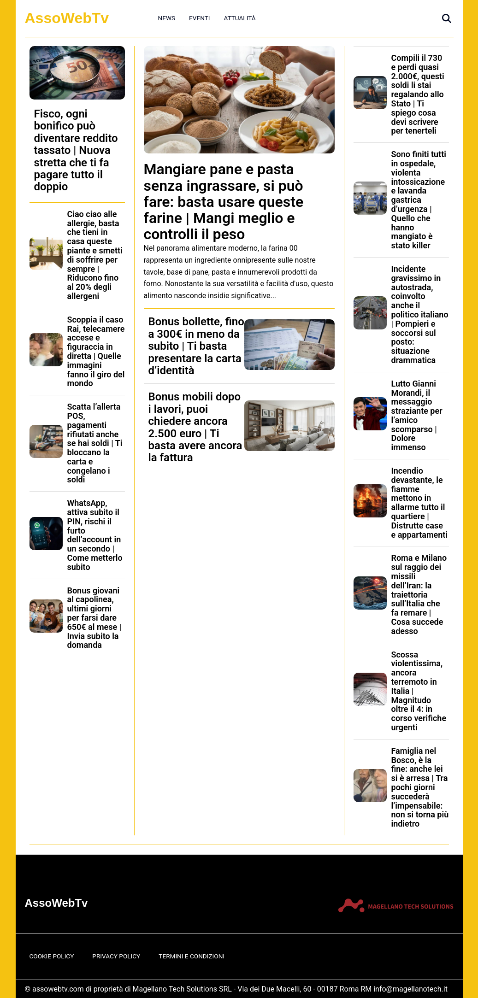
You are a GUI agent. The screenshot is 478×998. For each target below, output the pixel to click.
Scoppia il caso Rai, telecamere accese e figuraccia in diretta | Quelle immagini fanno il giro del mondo (96, 351)
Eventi (199, 18)
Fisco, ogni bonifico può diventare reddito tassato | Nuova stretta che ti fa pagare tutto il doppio (76, 150)
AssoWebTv (67, 18)
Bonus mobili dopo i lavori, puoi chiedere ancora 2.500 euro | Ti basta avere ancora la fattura (195, 427)
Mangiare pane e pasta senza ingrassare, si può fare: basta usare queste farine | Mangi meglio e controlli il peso (224, 201)
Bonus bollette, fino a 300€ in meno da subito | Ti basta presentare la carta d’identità (196, 346)
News (167, 18)
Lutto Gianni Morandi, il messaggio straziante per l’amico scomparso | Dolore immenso (417, 415)
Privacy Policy (116, 956)
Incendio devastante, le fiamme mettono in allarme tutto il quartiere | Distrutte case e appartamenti (419, 503)
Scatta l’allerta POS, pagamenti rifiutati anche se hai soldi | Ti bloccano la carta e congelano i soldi (95, 443)
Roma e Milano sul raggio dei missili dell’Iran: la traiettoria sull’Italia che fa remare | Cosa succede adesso (419, 594)
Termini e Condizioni (191, 956)
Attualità (239, 18)
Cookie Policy (52, 956)
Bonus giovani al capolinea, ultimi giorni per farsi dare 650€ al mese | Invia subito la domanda (94, 618)
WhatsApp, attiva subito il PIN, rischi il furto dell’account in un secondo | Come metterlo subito (95, 535)
